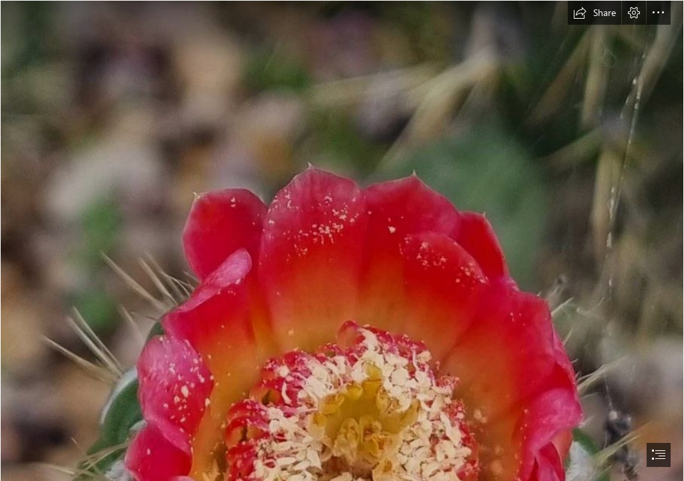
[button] (594, 13)
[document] (342, 240)
